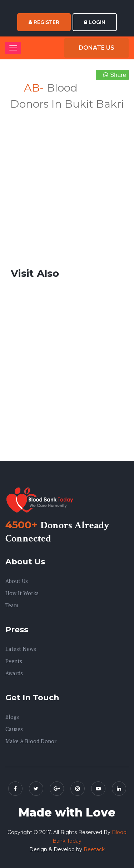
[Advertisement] (67, 179)
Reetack (94, 849)
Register (44, 22)
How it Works (22, 593)
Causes (14, 728)
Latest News (20, 648)
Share (114, 75)
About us (16, 580)
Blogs (12, 716)
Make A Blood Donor (30, 741)
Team (11, 605)
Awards (14, 673)
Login (94, 22)
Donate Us (96, 47)
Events (13, 661)
